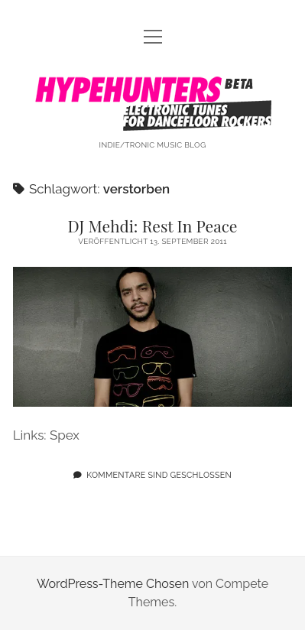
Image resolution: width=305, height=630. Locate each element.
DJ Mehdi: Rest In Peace (153, 225)
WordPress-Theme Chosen (113, 583)
